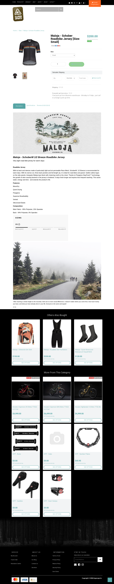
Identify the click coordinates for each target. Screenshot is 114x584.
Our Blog (34, 560)
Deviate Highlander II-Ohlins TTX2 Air (88, 407)
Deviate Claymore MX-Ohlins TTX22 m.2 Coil (56, 408)
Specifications (30, 105)
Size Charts (56, 571)
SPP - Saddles (18, 501)
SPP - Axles (17, 454)
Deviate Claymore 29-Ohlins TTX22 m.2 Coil (25, 408)
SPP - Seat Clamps (50, 501)
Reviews (43, 105)
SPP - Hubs (48, 454)
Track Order (14, 560)
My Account (14, 556)
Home (14, 2)
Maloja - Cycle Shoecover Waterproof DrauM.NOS (84, 350)
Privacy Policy (56, 560)
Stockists (34, 567)
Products (20, 2)
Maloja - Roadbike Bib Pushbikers (55, 349)
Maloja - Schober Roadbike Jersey (33, 31)
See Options (25, 363)
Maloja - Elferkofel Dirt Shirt (22, 349)
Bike (34, 2)
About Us (34, 556)
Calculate (96, 78)
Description (19, 106)
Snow (46, 2)
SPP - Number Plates (82, 454)
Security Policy (57, 567)
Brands (28, 2)
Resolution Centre (16, 564)
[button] (110, 580)
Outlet (52, 2)
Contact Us (35, 564)
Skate (40, 2)
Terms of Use (56, 556)
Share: (56, 46)
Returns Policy (56, 564)
